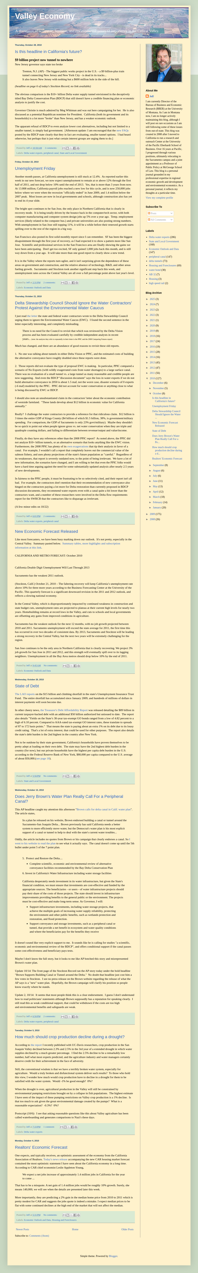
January (157, 507)
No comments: (51, 665)
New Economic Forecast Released (46, 531)
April (156, 491)
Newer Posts (22, 1229)
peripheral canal (51, 153)
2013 (153, 362)
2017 (153, 341)
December (158, 382)
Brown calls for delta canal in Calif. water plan (104, 809)
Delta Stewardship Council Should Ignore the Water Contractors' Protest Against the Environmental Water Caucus (73, 305)
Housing (153, 279)
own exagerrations (77, 446)
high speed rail (156, 283)
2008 (153, 519)
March (156, 497)
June (155, 481)
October (157, 393)
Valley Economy (45, 16)
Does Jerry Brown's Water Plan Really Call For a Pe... (166, 439)
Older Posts (127, 1229)
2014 (153, 357)
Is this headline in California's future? (48, 51)
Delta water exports (33, 153)
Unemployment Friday (35, 168)
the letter (32, 315)
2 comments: (51, 148)
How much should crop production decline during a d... (167, 450)
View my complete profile (159, 197)
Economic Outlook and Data (37, 287)
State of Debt (27, 686)
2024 (153, 304)
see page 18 (43, 758)
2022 (153, 315)
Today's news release (55, 1159)
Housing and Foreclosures (64, 1220)
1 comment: (49, 1127)
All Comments (157, 219)
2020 (153, 325)
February (158, 502)
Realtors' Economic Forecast (41, 1147)
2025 (153, 299)
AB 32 (152, 274)
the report (36, 1044)
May (155, 486)
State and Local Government (73, 153)
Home (75, 1229)
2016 (153, 346)
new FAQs (123, 130)
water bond (155, 270)
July (155, 475)
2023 (153, 309)
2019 (153, 330)
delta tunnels (155, 261)
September (159, 465)
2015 (153, 351)
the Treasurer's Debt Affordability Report (64, 710)
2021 (153, 320)
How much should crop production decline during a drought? (70, 1036)
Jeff (151, 96)
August (157, 470)
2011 (153, 373)
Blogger (113, 1256)
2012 (153, 367)
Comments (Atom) (39, 1235)
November (159, 388)
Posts (152, 213)
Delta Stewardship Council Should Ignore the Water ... (166, 414)
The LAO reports (25, 694)
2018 (153, 336)
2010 (153, 378)
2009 (153, 514)
